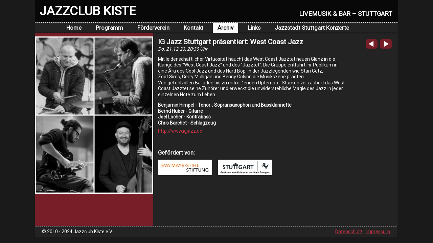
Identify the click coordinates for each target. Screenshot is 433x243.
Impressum (378, 231)
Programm (109, 27)
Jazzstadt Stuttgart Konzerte (312, 27)
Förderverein (153, 27)
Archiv (225, 27)
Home (74, 27)
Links (254, 27)
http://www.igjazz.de (180, 131)
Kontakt (193, 27)
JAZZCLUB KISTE (88, 10)
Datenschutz (349, 231)
